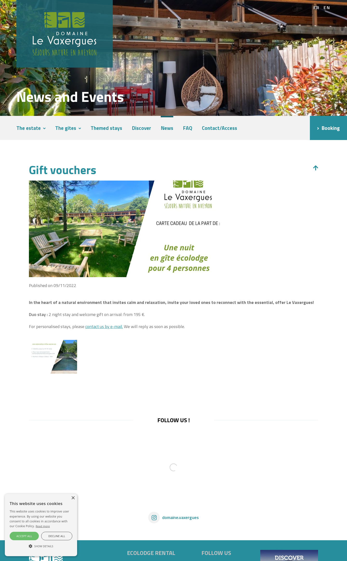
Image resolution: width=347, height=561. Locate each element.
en (327, 8)
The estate (28, 128)
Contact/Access (219, 128)
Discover (141, 128)
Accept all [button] (24, 536)
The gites (65, 128)
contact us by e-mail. (104, 326)
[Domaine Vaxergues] (64, 33)
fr (317, 8)
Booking (330, 128)
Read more (43, 526)
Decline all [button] (56, 536)
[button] (41, 546)
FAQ (187, 128)
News (167, 128)
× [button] (73, 498)
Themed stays (106, 128)
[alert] (41, 525)
